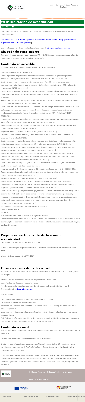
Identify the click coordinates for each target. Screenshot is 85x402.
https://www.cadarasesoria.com (58, 48)
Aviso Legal (67, 372)
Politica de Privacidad (31, 396)
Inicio (51, 5)
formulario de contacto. (25, 289)
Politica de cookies (52, 396)
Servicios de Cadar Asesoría (67, 5)
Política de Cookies (55, 372)
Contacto (63, 7)
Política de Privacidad (38, 372)
